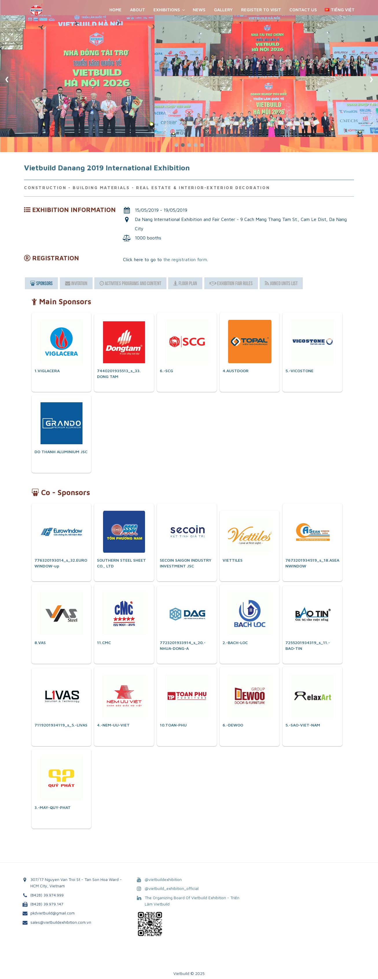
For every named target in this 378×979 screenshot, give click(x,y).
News (199, 9)
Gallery (223, 9)
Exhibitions (169, 9)
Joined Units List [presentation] (281, 283)
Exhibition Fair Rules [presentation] (231, 283)
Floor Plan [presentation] (185, 283)
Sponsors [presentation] (41, 283)
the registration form (185, 259)
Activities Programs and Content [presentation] (130, 283)
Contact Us (303, 9)
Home (115, 9)
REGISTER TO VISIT (261, 9)
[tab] (41, 283)
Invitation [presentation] (76, 283)
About (137, 9)
